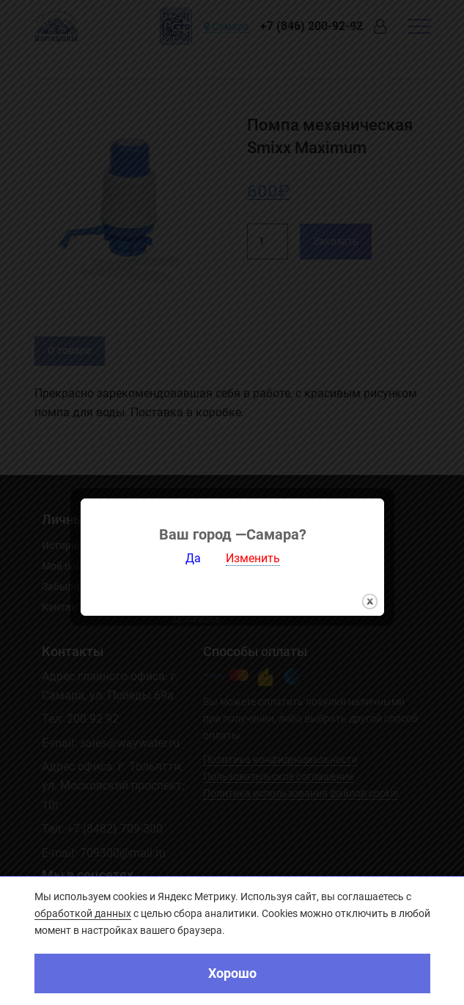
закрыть (370, 594)
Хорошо (232, 973)
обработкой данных (82, 913)
